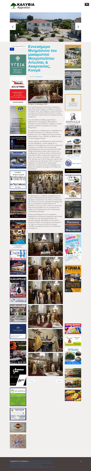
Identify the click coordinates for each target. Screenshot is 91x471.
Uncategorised (38, 76)
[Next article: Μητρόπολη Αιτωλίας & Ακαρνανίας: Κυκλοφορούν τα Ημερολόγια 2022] (59, 381)
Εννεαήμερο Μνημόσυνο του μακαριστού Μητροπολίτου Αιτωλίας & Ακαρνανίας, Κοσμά (42, 58)
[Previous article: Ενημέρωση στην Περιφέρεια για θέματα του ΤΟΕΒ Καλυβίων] (31, 381)
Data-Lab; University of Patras (38, 461)
